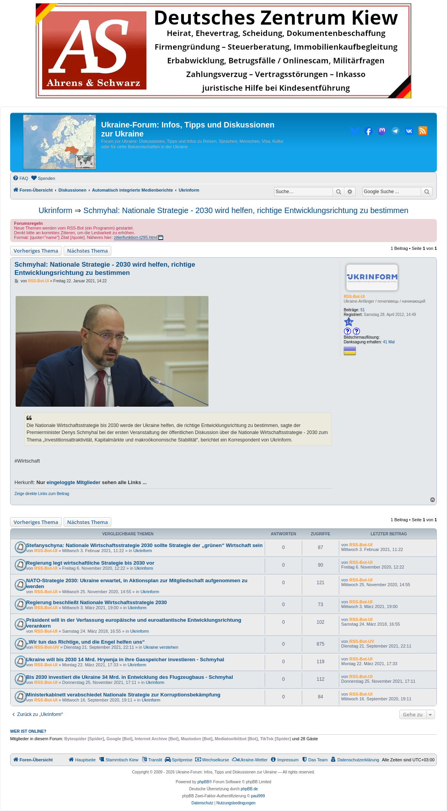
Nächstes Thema (87, 250)
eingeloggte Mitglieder (73, 482)
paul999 (258, 796)
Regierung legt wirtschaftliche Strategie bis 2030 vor (90, 563)
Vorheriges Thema (36, 250)
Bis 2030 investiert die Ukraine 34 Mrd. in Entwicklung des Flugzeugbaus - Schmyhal (129, 677)
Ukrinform (56, 210)
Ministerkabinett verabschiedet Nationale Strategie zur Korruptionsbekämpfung (123, 695)
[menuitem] (20, 178)
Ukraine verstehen (160, 647)
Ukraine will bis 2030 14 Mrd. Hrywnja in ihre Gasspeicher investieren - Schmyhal (125, 659)
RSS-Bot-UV (46, 647)
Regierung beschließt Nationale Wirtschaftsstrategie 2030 (96, 602)
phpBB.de (249, 789)
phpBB (203, 782)
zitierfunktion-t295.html (135, 237)
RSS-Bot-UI (354, 296)
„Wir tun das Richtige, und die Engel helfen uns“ (85, 642)
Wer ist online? (28, 731)
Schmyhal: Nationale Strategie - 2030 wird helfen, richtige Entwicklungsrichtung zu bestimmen (246, 210)
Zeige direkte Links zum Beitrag (41, 494)
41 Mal (389, 342)
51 (362, 310)
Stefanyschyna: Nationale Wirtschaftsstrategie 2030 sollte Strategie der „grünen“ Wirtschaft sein (144, 545)
